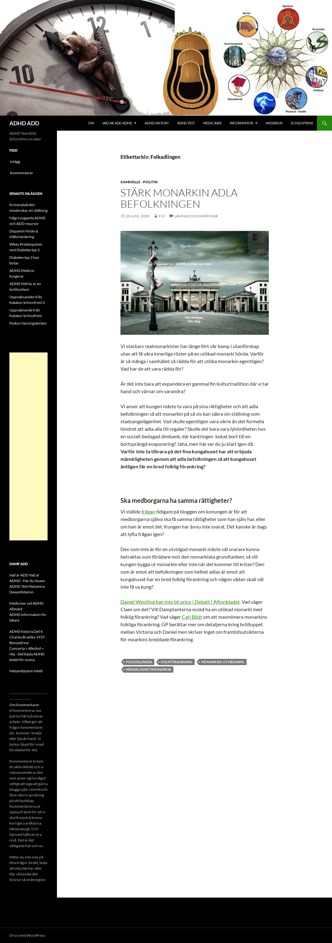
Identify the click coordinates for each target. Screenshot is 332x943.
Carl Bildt (192, 617)
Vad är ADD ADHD (117, 123)
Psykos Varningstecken (28, 323)
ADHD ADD (24, 123)
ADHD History (157, 123)
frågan (148, 511)
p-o (161, 216)
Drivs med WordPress (27, 935)
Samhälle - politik (139, 182)
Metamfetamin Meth (26, 671)
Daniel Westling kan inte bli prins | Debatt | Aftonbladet (180, 602)
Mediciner (212, 123)
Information (241, 123)
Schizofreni (302, 123)
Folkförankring (176, 662)
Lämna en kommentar (196, 216)
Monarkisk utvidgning (222, 662)
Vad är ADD (18, 575)
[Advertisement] (28, 446)
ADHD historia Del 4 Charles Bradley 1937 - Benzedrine (28, 637)
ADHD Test (186, 123)
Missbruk (274, 123)
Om (91, 123)
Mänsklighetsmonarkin (148, 669)
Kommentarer (21, 172)
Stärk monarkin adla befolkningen (179, 198)
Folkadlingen (139, 662)
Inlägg (15, 161)
